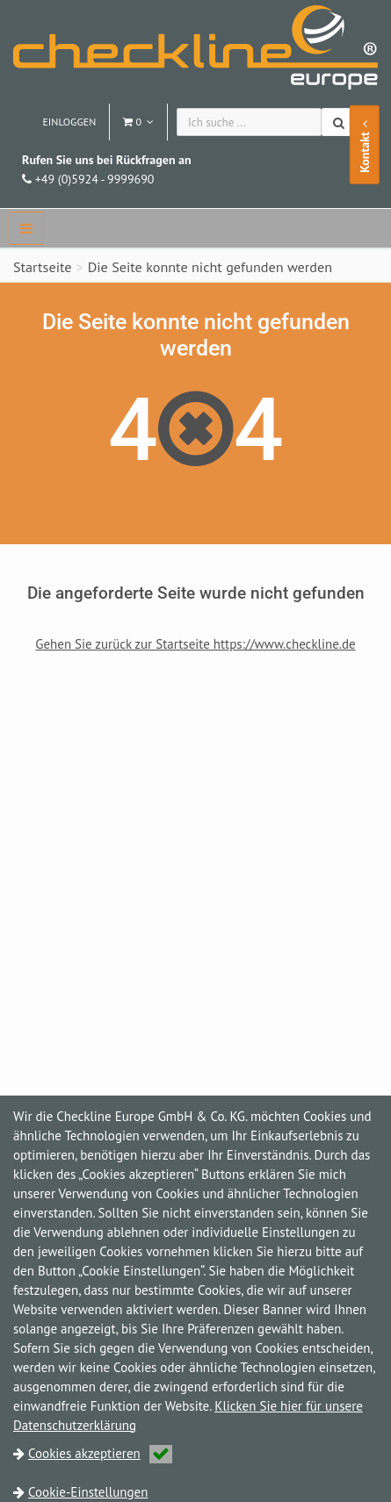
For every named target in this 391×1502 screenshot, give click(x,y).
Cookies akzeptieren (100, 1453)
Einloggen (69, 121)
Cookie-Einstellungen (88, 1492)
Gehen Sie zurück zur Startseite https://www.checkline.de (195, 644)
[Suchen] (340, 122)
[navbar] (26, 228)
